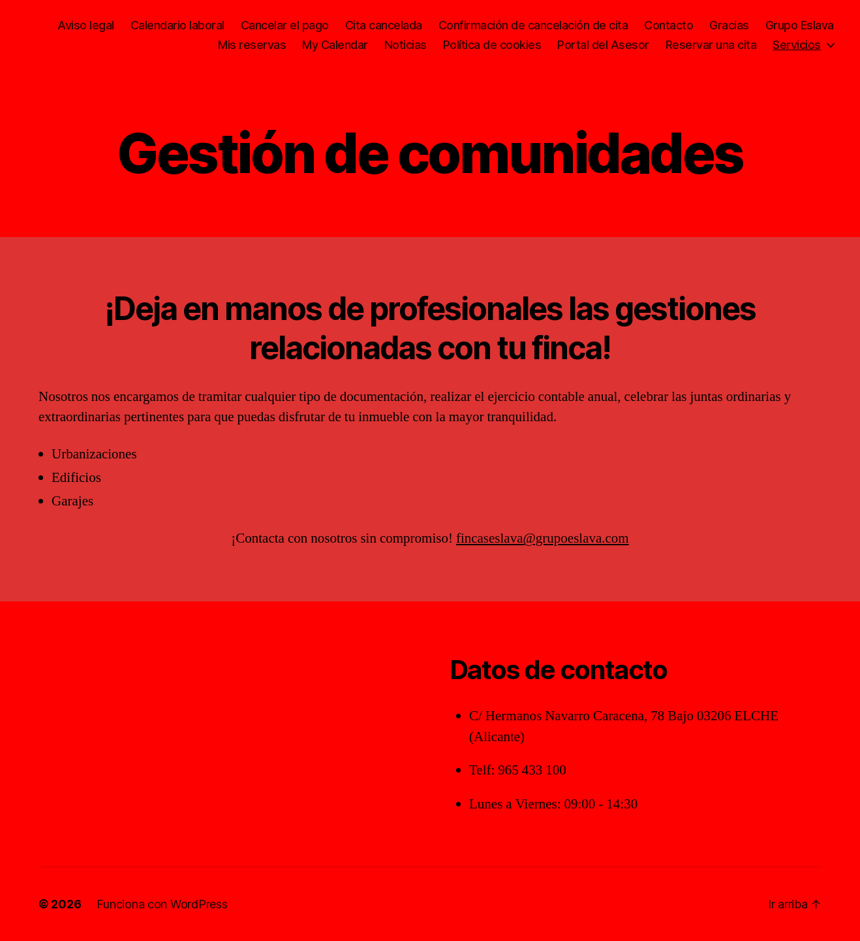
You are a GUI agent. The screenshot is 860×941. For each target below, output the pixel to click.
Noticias (405, 45)
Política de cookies (492, 45)
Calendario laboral (177, 25)
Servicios (797, 45)
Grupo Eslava (799, 25)
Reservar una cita (711, 45)
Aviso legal (85, 25)
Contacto (668, 25)
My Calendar (335, 45)
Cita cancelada (383, 25)
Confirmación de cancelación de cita (533, 25)
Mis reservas (252, 45)
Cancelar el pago (285, 25)
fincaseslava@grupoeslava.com (542, 538)
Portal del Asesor (603, 45)
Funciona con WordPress (162, 904)
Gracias (729, 25)
